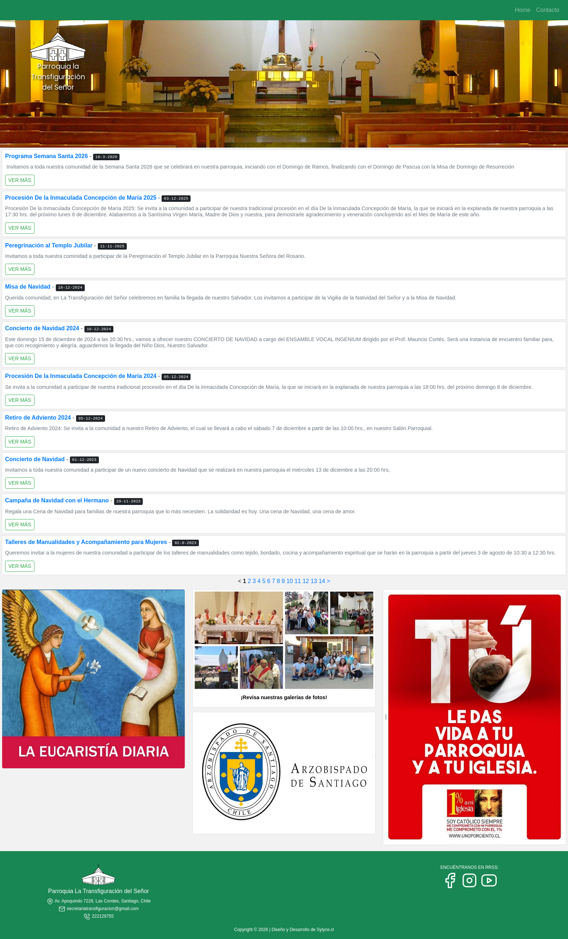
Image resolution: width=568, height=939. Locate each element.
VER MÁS (19, 180)
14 (322, 581)
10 (290, 581)
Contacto (547, 10)
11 (298, 581)
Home (522, 10)
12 (305, 581)
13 (313, 581)
